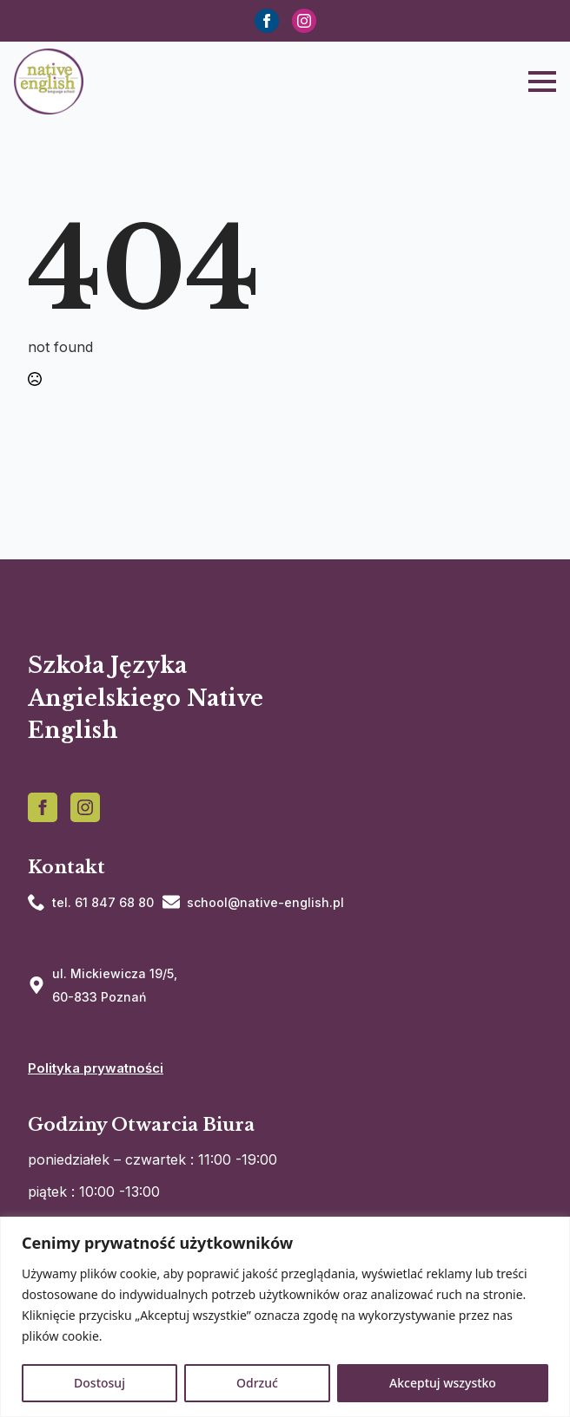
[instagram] (304, 21)
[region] (285, 1317)
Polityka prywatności (95, 1068)
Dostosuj (99, 1383)
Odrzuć (257, 1383)
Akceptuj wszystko (442, 1383)
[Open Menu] (542, 81)
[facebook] (267, 21)
